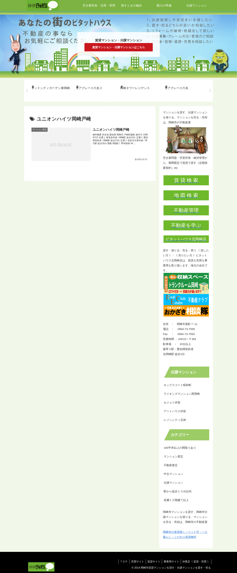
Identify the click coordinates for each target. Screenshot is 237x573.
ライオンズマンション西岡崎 (182, 393)
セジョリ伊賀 (172, 402)
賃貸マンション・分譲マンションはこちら (118, 47)
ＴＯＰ (121, 561)
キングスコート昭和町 (177, 385)
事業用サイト (170, 561)
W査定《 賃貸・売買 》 (195, 561)
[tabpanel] (51, 90)
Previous (27, 91)
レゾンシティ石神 (175, 419)
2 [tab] (113, 104)
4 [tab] (124, 104)
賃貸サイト (152, 561)
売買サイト (135, 561)
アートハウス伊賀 (175, 411)
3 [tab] (118, 104)
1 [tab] (107, 104)
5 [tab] (129, 104)
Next (210, 91)
